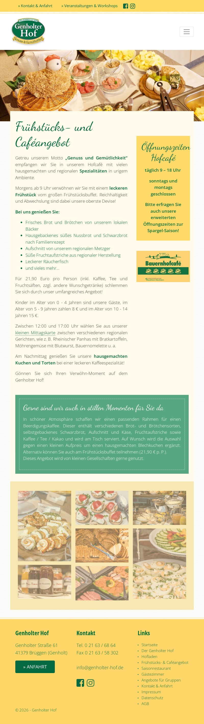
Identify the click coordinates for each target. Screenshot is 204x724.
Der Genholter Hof (158, 650)
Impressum (151, 691)
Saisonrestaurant (156, 668)
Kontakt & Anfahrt (157, 685)
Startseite (150, 644)
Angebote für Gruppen (161, 680)
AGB (145, 703)
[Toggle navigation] (187, 32)
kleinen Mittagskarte (35, 333)
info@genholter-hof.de (99, 667)
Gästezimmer (153, 674)
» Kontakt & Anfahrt (35, 5)
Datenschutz (152, 697)
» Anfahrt (35, 667)
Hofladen (149, 656)
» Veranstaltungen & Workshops (89, 5)
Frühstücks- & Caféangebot (165, 662)
